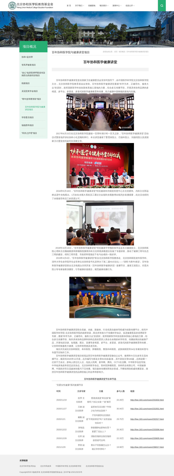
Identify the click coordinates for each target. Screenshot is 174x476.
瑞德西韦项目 (28, 125)
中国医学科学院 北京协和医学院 (68, 466)
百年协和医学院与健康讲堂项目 (35, 108)
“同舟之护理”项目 (29, 133)
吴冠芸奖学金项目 (30, 91)
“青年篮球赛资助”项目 (31, 99)
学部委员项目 (28, 117)
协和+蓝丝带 (27, 57)
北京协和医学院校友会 (95, 466)
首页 (115, 52)
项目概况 (122, 52)
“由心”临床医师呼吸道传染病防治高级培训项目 (33, 74)
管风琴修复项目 (29, 65)
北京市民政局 (45, 466)
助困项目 (26, 83)
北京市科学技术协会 (28, 466)
